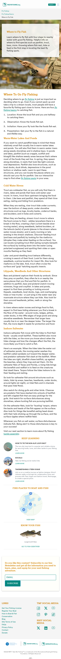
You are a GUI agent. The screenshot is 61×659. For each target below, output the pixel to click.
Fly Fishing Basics (8, 14)
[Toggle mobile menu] (58, 4)
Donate (5, 633)
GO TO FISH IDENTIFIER (31, 546)
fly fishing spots (28, 178)
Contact (5, 630)
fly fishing (29, 99)
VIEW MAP (30, 519)
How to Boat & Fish (9, 613)
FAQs (4, 624)
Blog (3, 619)
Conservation (7, 616)
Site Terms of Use (9, 622)
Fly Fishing (5, 11)
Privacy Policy (7, 627)
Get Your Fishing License (11, 608)
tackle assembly (11, 434)
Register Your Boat (9, 611)
